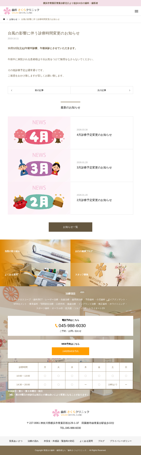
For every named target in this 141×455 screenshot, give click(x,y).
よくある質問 (86, 441)
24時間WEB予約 (70, 351)
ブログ (101, 441)
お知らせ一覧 (70, 227)
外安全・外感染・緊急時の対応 (59, 441)
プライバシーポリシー (121, 441)
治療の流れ (33, 441)
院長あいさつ (15, 441)
